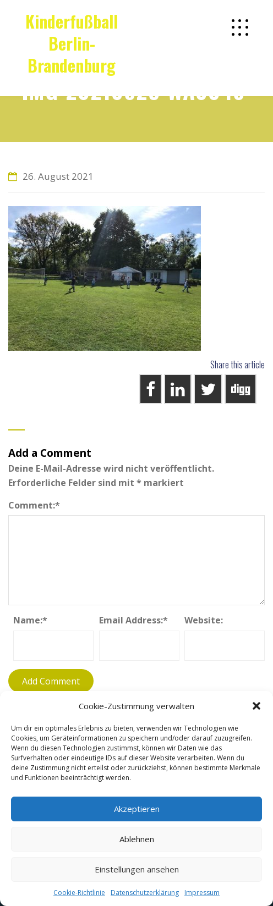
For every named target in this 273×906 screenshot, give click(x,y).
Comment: (34, 505)
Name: (30, 620)
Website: (203, 620)
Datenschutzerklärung (145, 892)
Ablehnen (136, 838)
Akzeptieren (137, 808)
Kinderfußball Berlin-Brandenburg (71, 43)
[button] (256, 705)
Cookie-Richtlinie (79, 892)
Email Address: (133, 620)
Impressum (202, 892)
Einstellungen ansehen (137, 869)
